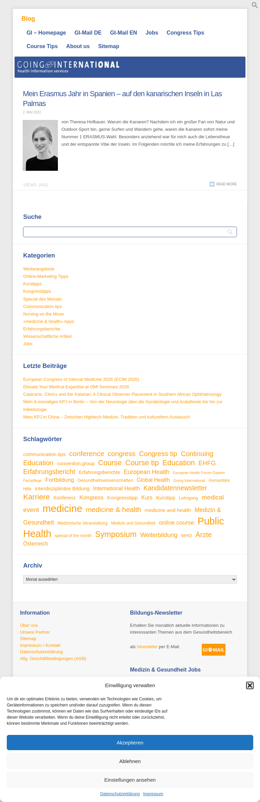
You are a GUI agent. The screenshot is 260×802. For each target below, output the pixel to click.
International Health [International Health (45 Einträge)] (116, 488)
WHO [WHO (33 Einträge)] (186, 535)
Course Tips (42, 46)
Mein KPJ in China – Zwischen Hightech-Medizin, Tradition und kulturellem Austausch (106, 416)
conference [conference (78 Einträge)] (86, 453)
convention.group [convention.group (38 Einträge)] (75, 463)
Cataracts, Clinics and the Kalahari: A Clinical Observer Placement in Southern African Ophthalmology (122, 394)
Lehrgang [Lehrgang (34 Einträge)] (188, 497)
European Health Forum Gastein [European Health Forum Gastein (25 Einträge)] (199, 473)
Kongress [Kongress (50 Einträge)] (91, 497)
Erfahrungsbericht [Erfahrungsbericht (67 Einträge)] (49, 471)
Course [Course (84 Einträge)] (110, 462)
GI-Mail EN (123, 33)
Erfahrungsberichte (41, 328)
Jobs (152, 33)
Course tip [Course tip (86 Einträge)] (142, 462)
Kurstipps (32, 283)
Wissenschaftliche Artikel (47, 336)
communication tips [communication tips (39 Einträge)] (44, 454)
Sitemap (108, 46)
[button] (249, 685)
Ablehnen (129, 761)
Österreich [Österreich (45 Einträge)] (35, 544)
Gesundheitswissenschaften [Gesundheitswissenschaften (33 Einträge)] (105, 480)
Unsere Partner (35, 632)
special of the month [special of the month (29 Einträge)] (73, 535)
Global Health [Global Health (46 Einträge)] (153, 480)
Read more (226, 184)
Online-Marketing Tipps (45, 276)
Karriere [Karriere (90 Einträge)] (36, 497)
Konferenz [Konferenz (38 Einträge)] (64, 497)
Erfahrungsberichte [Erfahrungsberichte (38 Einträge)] (99, 472)
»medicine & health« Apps (48, 321)
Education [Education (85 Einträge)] (178, 462)
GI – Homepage (46, 33)
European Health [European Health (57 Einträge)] (146, 472)
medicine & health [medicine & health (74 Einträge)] (113, 509)
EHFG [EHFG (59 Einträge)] (207, 463)
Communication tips (42, 306)
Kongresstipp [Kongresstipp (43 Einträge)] (122, 497)
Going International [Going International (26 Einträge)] (189, 480)
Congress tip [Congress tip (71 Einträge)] (158, 453)
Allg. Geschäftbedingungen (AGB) (53, 658)
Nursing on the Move (43, 313)
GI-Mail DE (88, 33)
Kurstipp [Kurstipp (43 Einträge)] (165, 497)
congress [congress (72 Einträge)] (122, 453)
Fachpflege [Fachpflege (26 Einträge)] (32, 480)
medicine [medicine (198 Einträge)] (62, 508)
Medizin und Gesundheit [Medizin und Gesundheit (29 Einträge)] (133, 523)
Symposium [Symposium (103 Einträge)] (116, 534)
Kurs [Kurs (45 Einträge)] (147, 497)
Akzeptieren (129, 742)
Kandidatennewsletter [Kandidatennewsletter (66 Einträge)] (175, 488)
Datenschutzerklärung (120, 793)
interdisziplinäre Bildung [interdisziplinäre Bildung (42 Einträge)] (62, 488)
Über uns (29, 625)
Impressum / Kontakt (40, 645)
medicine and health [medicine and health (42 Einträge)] (168, 510)
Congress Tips (185, 33)
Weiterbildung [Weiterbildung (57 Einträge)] (158, 535)
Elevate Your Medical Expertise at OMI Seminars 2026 (76, 386)
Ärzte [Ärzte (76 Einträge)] (203, 534)
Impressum (153, 793)
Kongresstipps (37, 291)
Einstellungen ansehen (130, 780)
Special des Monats (42, 299)
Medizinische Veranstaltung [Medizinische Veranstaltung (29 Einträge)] (83, 523)
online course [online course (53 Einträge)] (176, 522)
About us (78, 46)
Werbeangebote (38, 268)
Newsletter (147, 647)
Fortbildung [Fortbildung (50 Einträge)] (59, 480)
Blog (28, 18)
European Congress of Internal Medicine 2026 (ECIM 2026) (81, 379)
